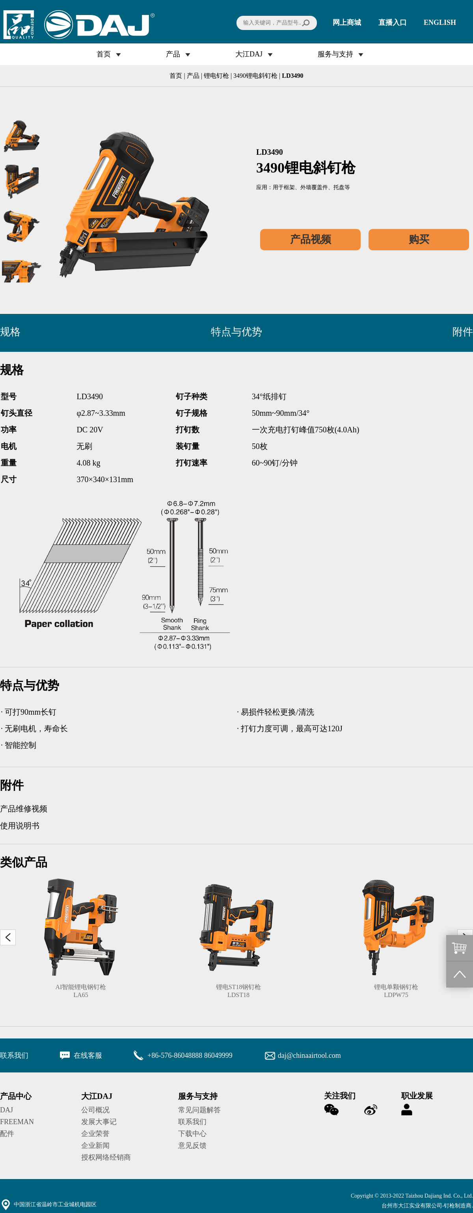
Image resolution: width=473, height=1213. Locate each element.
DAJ (6, 1110)
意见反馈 (192, 1145)
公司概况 (95, 1110)
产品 (173, 54)
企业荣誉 (95, 1134)
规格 (10, 332)
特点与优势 (236, 332)
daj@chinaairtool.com (309, 1055)
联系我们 (192, 1122)
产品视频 (310, 239)
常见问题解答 (199, 1110)
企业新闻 (95, 1145)
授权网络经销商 (106, 1157)
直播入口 (392, 22)
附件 (463, 332)
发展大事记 (99, 1122)
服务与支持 (335, 54)
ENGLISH (440, 22)
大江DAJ (249, 54)
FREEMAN (17, 1122)
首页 (104, 54)
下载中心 (192, 1134)
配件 (7, 1134)
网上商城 (347, 22)
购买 (419, 239)
